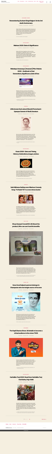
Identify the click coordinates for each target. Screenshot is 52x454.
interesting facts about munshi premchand (22, 150)
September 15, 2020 (26, 81)
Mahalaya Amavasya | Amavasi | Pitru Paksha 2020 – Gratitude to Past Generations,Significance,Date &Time (26, 75)
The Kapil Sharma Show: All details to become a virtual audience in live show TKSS (26, 351)
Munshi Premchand (29, 150)
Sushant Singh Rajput (25, 39)
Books (35, 1)
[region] (26, 9)
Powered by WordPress (20, 450)
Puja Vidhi (23, 435)
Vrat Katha (31, 435)
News (27, 234)
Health (38, 1)
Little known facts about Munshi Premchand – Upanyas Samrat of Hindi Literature (26, 116)
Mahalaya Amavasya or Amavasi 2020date (27, 104)
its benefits (20, 291)
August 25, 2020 (26, 244)
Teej (24, 435)
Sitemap (7, 446)
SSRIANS (21, 39)
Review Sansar (4, 1)
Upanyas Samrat (34, 150)
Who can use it (31, 291)
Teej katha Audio (28, 435)
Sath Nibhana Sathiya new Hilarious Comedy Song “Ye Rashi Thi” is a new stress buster (26, 200)
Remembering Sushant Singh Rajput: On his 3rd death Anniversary (26, 23)
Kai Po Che (18, 39)
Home (20, 1)
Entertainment (23, 1)
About (11, 446)
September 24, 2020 (26, 50)
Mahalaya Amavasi (19, 104)
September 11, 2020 (26, 121)
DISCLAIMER (26, 446)
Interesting (26, 111)
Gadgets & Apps (41, 1)
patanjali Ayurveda (24, 291)
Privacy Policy (20, 446)
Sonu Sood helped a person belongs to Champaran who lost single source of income (26, 303)
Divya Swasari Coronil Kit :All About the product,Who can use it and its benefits (26, 239)
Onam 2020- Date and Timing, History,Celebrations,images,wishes (26, 161)
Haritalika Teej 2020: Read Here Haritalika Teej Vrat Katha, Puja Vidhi (26, 400)
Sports (27, 1)
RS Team (21, 50)
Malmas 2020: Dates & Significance (26, 48)
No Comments (32, 50)
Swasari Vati (27, 291)
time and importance (21, 105)
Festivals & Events (31, 1)
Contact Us (41, 2)
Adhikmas (18, 62)
